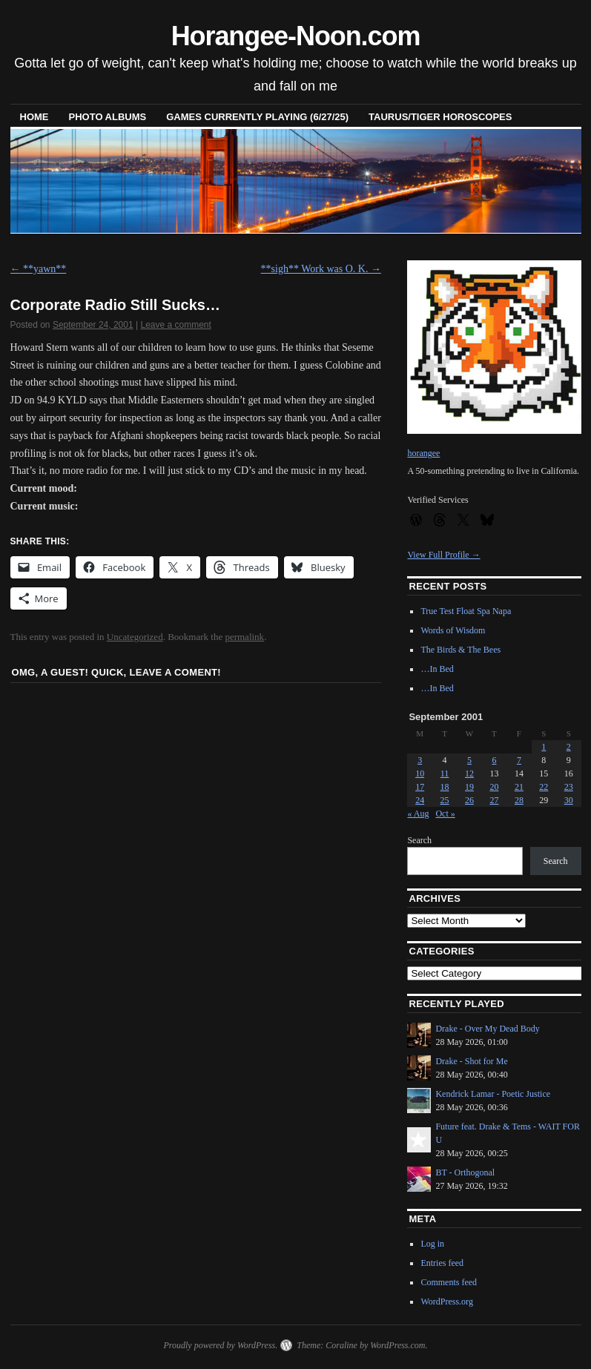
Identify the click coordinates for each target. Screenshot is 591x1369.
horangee (423, 453)
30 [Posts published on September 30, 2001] (568, 800)
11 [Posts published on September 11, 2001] (444, 773)
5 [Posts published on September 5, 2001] (469, 760)
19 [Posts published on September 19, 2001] (469, 787)
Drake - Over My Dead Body (487, 1028)
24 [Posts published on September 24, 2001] (419, 800)
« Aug (418, 813)
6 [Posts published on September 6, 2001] (494, 760)
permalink (244, 636)
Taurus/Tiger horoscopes (440, 116)
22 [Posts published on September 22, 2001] (543, 787)
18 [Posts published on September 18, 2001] (444, 787)
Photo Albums (108, 116)
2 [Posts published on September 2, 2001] (569, 747)
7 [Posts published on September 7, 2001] (519, 760)
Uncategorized (135, 636)
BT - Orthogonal (465, 1172)
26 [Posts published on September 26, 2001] (469, 800)
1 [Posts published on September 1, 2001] (543, 747)
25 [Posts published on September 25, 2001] (444, 800)
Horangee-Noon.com (295, 36)
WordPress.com (397, 1345)
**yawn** (38, 268)
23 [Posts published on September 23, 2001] (568, 787)
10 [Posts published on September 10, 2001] (419, 773)
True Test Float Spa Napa (465, 611)
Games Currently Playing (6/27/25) (257, 116)
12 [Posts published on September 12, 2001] (469, 773)
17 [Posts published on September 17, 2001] (419, 787)
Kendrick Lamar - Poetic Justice (492, 1094)
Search (419, 840)
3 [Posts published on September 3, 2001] (419, 760)
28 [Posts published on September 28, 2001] (519, 800)
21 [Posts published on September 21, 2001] (519, 787)
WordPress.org (446, 1301)
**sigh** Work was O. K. (321, 268)
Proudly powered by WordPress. (220, 1345)
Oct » (445, 813)
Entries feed (441, 1263)
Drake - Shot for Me (471, 1061)
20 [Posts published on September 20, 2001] (493, 787)
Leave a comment (175, 325)
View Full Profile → (443, 555)
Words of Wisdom (452, 630)
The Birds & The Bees (460, 649)
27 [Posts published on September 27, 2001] (493, 800)
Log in (432, 1243)
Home (34, 116)
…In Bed (436, 669)
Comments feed (448, 1282)
